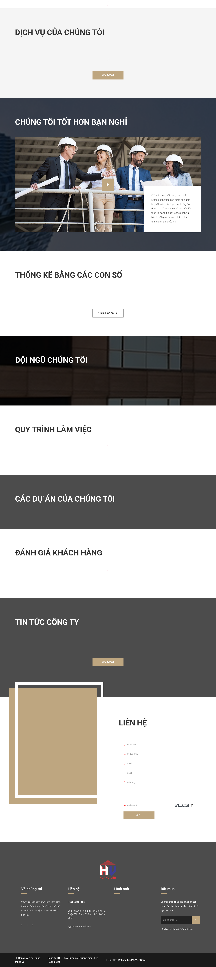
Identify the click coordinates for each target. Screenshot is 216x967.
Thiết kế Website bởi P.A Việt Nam (126, 960)
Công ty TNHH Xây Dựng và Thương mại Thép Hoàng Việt (73, 960)
